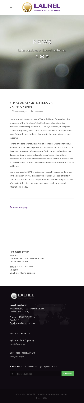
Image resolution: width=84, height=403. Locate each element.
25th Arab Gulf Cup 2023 (22, 340)
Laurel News (38, 111)
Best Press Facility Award (22, 353)
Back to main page (19, 207)
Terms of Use (42, 398)
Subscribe (68, 373)
